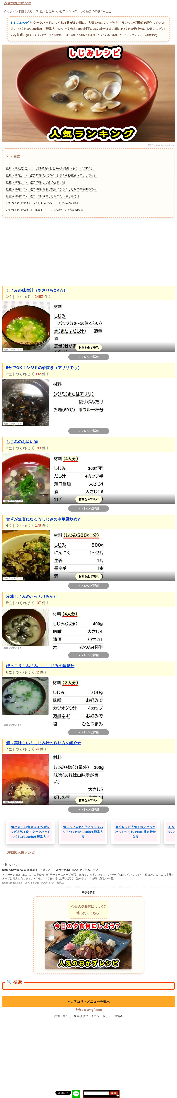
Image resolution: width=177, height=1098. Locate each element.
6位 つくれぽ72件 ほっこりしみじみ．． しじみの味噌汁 (42, 203)
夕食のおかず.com (17, 3)
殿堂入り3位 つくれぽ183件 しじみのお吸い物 (35, 182)
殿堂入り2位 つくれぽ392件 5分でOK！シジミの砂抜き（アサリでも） (51, 175)
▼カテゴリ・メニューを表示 (88, 1001)
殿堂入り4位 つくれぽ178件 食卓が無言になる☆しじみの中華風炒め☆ (51, 189)
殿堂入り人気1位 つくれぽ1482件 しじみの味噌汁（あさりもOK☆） (50, 168)
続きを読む (88, 892)
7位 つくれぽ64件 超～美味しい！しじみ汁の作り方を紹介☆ (45, 210)
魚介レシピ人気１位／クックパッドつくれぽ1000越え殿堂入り (135, 831)
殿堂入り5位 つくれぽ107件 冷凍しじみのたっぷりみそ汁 (42, 196)
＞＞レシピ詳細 (88, 357)
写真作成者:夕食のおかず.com (161, 145)
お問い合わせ (62, 1016)
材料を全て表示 (89, 347)
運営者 (118, 1016)
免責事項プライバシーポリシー (94, 1016)
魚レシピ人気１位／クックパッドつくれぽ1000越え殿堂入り (83, 831)
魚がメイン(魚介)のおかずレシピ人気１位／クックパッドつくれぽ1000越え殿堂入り (30, 831)
